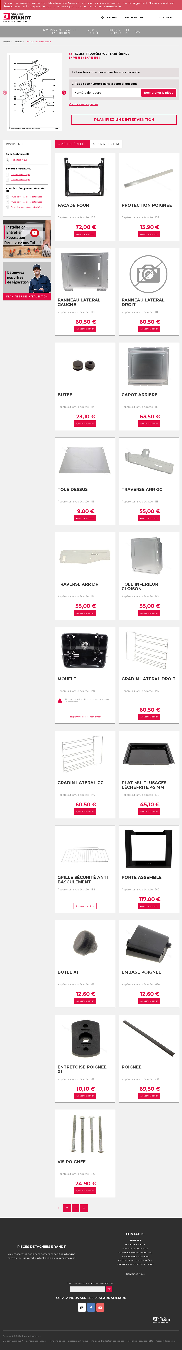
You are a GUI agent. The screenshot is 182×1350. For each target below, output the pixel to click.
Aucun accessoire (106, 144)
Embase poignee (141, 972)
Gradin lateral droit (149, 679)
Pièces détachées (92, 32)
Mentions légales (57, 1340)
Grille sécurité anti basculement (83, 879)
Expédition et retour (78, 1340)
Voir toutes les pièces (83, 104)
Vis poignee (72, 1162)
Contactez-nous (135, 1273)
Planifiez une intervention (124, 119)
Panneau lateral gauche (79, 302)
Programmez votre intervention (85, 717)
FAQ (137, 31)
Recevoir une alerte (85, 906)
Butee (65, 395)
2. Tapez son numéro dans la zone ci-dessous (104, 83)
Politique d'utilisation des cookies (107, 1340)
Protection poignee (147, 205)
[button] (5, 93)
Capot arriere (139, 395)
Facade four (73, 205)
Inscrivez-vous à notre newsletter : (91, 1283)
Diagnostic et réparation (119, 32)
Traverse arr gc (142, 489)
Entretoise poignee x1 (82, 1069)
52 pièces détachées (72, 144)
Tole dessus (73, 489)
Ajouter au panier (85, 234)
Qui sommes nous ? (13, 1340)
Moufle (67, 679)
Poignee (132, 1067)
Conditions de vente (36, 1340)
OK (109, 1289)
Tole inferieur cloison (140, 586)
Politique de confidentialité (140, 1340)
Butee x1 (68, 972)
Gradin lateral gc (81, 782)
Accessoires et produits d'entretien (60, 32)
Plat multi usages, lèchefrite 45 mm (145, 785)
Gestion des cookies (165, 1340)
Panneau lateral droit (143, 302)
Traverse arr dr (78, 584)
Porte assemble (142, 877)
